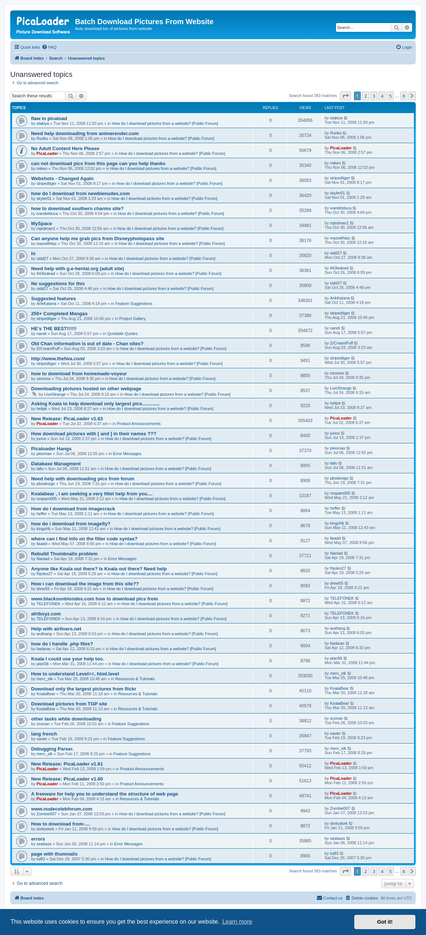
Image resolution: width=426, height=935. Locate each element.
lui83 (41, 859)
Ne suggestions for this (58, 283)
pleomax (44, 453)
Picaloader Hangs (51, 448)
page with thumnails (54, 854)
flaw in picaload (49, 118)
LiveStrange (55, 394)
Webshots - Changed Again (62, 178)
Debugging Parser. (52, 749)
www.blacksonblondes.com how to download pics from (94, 598)
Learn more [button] (237, 922)
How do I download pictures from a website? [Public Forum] (165, 123)
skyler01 (44, 198)
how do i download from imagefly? (71, 523)
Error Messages (127, 453)
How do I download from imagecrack (73, 508)
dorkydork (45, 829)
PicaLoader (47, 153)
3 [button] (374, 96)
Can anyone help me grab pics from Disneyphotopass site (97, 238)
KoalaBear (46, 694)
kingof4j (44, 528)
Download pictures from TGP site (69, 704)
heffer (42, 513)
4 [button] (382, 96)
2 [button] (365, 96)
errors (38, 839)
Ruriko (42, 138)
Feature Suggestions (134, 303)
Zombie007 (47, 814)
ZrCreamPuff (48, 348)
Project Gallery (132, 318)
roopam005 (47, 498)
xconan (43, 724)
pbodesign (46, 483)
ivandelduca (47, 213)
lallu (40, 468)
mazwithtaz (47, 243)
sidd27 (42, 258)
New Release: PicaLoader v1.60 (67, 779)
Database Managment (56, 463)
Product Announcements (139, 423)
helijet (42, 408)
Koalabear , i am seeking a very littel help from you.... (92, 493)
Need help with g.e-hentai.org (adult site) (77, 268)
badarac (44, 649)
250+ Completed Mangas (59, 313)
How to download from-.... (60, 824)
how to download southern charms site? (77, 208)
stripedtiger (46, 183)
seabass (44, 844)
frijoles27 (45, 573)
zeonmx (44, 378)
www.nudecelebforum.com (61, 809)
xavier (42, 739)
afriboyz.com (46, 613)
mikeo (42, 168)
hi (33, 253)
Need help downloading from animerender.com (85, 133)
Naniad (43, 558)
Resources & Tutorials (135, 679)
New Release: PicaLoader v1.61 (67, 764)
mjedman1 (46, 228)
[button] (345, 96)
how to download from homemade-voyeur (79, 373)
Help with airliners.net (56, 629)
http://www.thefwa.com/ (58, 358)
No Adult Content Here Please (65, 148)
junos (41, 438)
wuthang (44, 634)
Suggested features (53, 298)
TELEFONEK (48, 603)
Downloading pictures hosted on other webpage (86, 388)
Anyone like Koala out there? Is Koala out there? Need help (99, 568)
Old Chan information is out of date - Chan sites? (87, 343)
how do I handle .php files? (62, 644)
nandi (41, 333)
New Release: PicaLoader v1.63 (67, 418)
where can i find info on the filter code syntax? (84, 538)
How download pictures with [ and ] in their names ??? (93, 433)
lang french (44, 734)
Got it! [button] (385, 922)
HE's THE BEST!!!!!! (53, 328)
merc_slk (45, 679)
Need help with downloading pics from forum (82, 478)
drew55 (43, 588)
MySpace (41, 223)
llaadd (42, 543)
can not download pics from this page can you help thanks (98, 163)
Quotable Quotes (122, 333)
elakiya (43, 123)
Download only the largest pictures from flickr (83, 689)
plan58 (43, 664)
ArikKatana (46, 303)
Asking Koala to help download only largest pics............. (95, 403)
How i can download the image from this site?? (85, 583)
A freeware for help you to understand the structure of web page (104, 794)
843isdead (46, 273)
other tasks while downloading (66, 719)
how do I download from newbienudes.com (80, 193)
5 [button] (390, 96)
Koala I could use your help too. (67, 659)
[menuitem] (49, 47)
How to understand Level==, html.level (75, 674)
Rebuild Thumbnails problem (64, 553)
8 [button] (404, 96)
